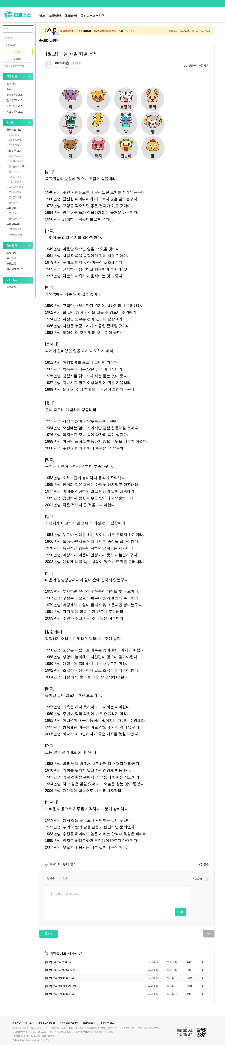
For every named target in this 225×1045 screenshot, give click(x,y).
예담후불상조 (14, 229)
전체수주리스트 (15, 100)
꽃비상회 (71, 16)
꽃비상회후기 (14, 218)
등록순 (51, 878)
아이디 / (8, 66)
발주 (42, 16)
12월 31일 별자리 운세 (60, 986)
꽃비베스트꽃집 (15, 161)
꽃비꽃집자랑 (14, 197)
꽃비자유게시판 (15, 156)
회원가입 (17, 59)
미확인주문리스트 (16, 106)
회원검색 (11, 83)
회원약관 (16, 1023)
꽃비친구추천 (14, 176)
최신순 (64, 878)
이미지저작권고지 (108, 1023)
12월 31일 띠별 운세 (59, 978)
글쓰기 (48, 933)
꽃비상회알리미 (15, 187)
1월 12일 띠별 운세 (59, 962)
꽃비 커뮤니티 (14, 150)
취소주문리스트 (15, 111)
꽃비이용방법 (14, 140)
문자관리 (11, 287)
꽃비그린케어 (14, 182)
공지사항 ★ (13, 135)
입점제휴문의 (89, 1023)
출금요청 (11, 263)
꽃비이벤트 (13, 145)
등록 (180, 912)
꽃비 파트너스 (14, 129)
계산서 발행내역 (15, 269)
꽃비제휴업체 (13, 224)
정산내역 (11, 252)
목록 (209, 933)
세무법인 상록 (14, 234)
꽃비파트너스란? (92, 16)
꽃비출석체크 (15, 166)
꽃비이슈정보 (14, 192)
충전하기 (11, 258)
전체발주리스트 (15, 94)
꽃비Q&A (12, 202)
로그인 (17, 51)
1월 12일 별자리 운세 (60, 970)
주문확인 (55, 16)
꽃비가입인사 (14, 171)
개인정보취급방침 (46, 1023)
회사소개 (29, 1023)
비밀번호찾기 (18, 66)
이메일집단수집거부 (68, 1023)
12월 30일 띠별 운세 (59, 994)
